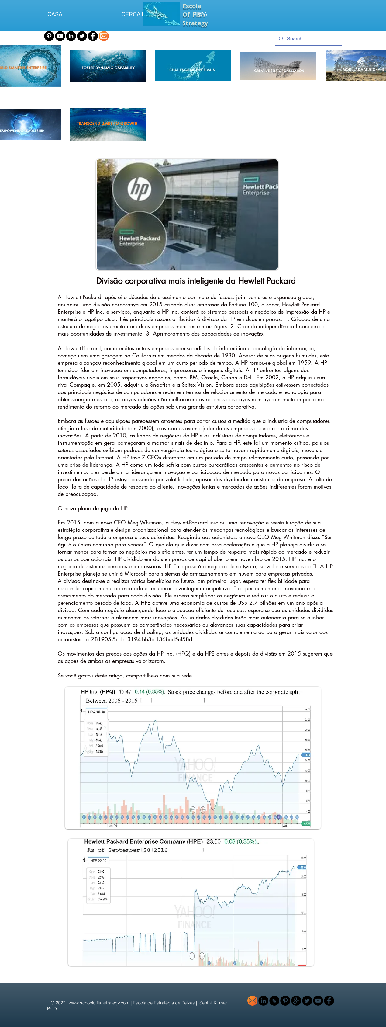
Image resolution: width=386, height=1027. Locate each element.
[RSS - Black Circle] (274, 1001)
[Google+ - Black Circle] (296, 1001)
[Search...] (308, 38)
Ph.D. (53, 1008)
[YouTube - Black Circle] (60, 36)
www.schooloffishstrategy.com (99, 1003)
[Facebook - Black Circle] (93, 36)
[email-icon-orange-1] (104, 36)
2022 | (62, 1003)
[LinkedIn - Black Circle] (71, 36)
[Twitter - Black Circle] (82, 36)
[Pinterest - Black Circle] (49, 36)
